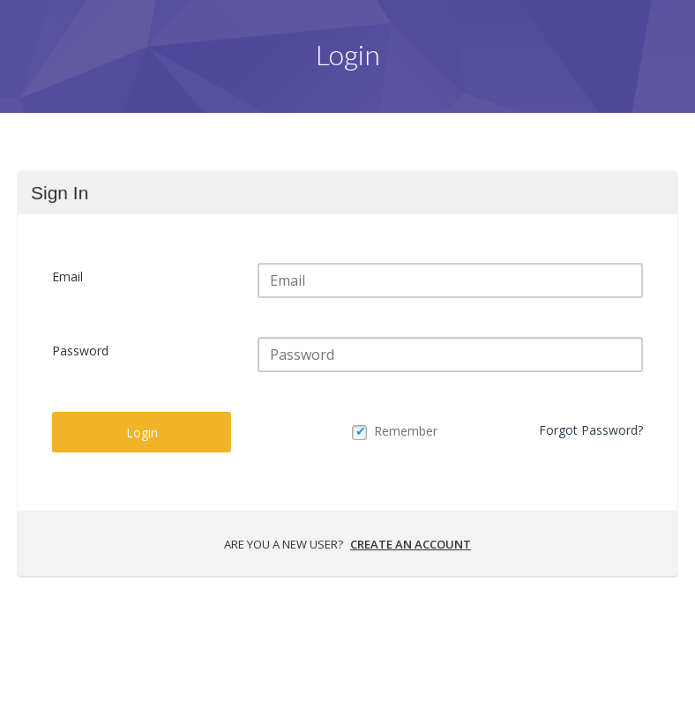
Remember (405, 430)
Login (142, 432)
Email (67, 276)
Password (80, 350)
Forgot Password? (591, 430)
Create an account (410, 544)
